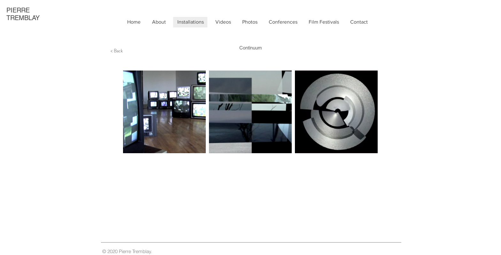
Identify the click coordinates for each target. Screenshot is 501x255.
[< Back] (116, 50)
